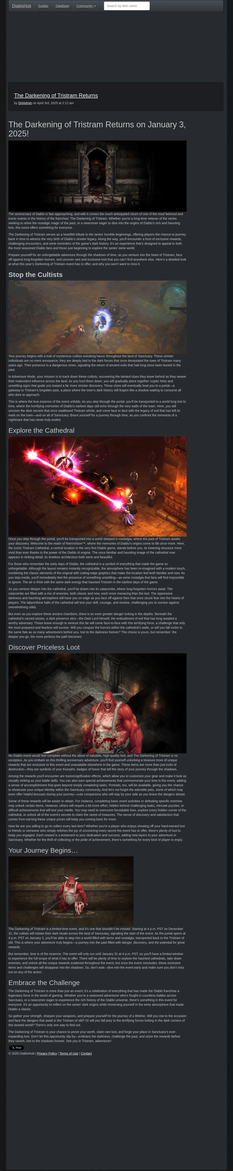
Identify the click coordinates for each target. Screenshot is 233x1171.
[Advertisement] (115, 48)
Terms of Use (68, 1053)
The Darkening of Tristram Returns (56, 95)
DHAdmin (25, 103)
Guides (43, 6)
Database (62, 6)
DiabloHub (21, 5)
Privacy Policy (47, 1053)
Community (86, 6)
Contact (86, 1053)
